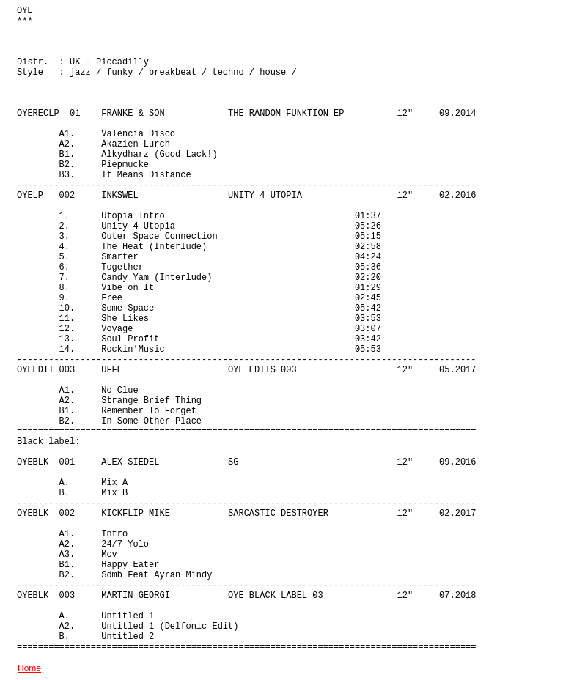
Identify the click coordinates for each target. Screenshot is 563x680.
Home (29, 668)
